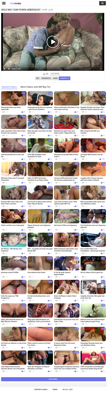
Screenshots (46, 78)
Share (55, 78)
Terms (54, 389)
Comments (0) (64, 78)
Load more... (54, 379)
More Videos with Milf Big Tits (35, 87)
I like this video (44, 74)
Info (37, 78)
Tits (15, 3)
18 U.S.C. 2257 (67, 389)
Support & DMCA (40, 389)
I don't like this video (47, 74)
